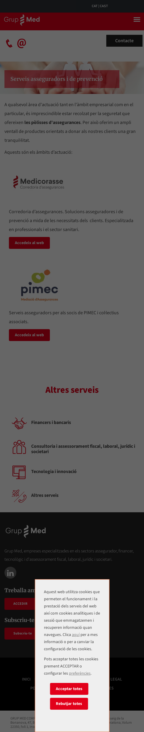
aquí (76, 635)
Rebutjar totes (69, 704)
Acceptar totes (69, 689)
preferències (80, 673)
